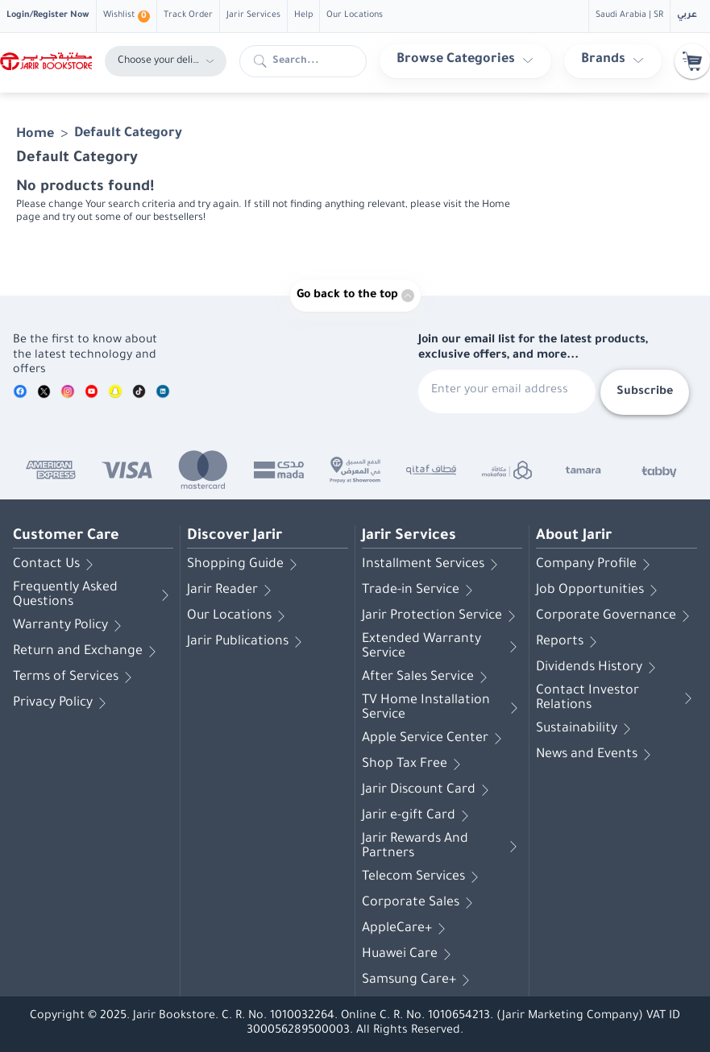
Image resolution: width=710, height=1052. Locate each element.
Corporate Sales (420, 903)
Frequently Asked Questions (93, 595)
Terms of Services (75, 677)
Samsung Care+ (418, 980)
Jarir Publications (247, 642)
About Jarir (574, 536)
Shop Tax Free (414, 764)
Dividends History (599, 667)
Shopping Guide (245, 564)
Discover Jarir (234, 536)
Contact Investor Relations (616, 698)
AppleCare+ (406, 928)
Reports (569, 642)
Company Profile (596, 564)
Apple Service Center (435, 738)
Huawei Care (409, 954)
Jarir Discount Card (428, 790)
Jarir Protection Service (441, 616)
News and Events (596, 754)
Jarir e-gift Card (418, 816)
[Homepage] (46, 61)
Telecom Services (423, 877)
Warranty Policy (70, 626)
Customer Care (66, 536)
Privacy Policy (62, 703)
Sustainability (586, 729)
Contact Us (56, 564)
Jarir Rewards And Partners (442, 846)
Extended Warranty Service (442, 646)
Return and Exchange (87, 651)
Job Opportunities (599, 590)
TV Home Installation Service (442, 708)
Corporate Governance (615, 616)
